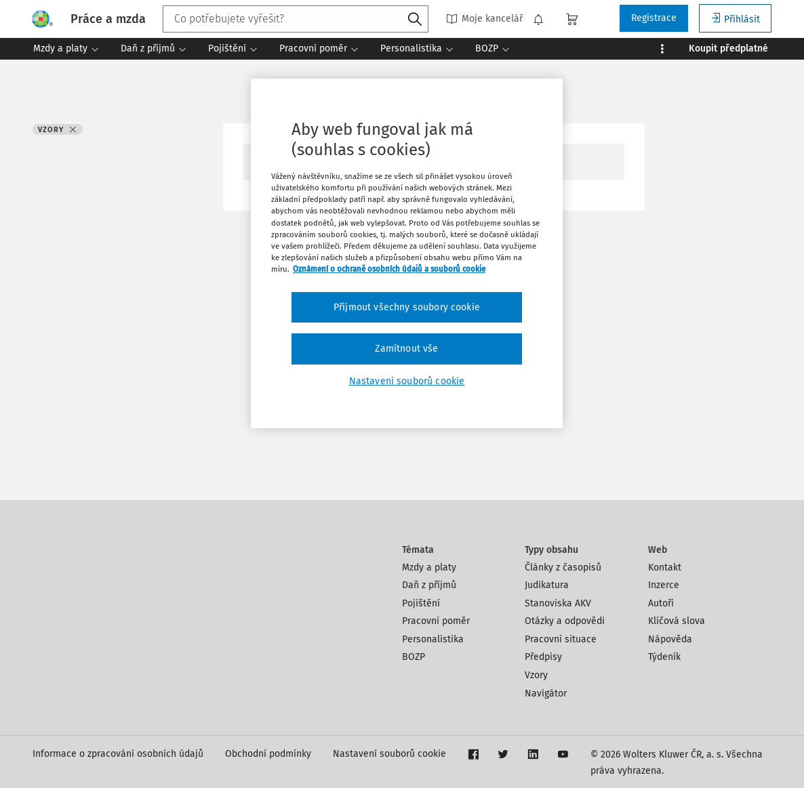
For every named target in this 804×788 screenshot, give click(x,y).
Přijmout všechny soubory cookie (407, 307)
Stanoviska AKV (558, 603)
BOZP (413, 657)
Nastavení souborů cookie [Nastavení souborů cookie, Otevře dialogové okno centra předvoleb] (407, 381)
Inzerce (663, 585)
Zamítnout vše (406, 348)
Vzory (536, 675)
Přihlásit (735, 18)
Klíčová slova (676, 621)
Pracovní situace (561, 639)
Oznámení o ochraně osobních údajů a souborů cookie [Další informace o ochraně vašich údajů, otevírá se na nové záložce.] (389, 269)
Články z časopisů (563, 567)
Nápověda (670, 639)
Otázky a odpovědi (565, 621)
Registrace (654, 18)
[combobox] (295, 19)
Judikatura (547, 585)
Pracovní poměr (436, 621)
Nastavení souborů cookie (389, 754)
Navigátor (546, 693)
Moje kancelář (484, 19)
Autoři (661, 603)
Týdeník (664, 657)
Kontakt (664, 567)
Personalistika (433, 639)
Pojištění (421, 603)
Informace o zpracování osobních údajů (118, 754)
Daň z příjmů (429, 585)
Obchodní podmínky (268, 754)
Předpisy (543, 657)
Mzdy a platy (429, 567)
